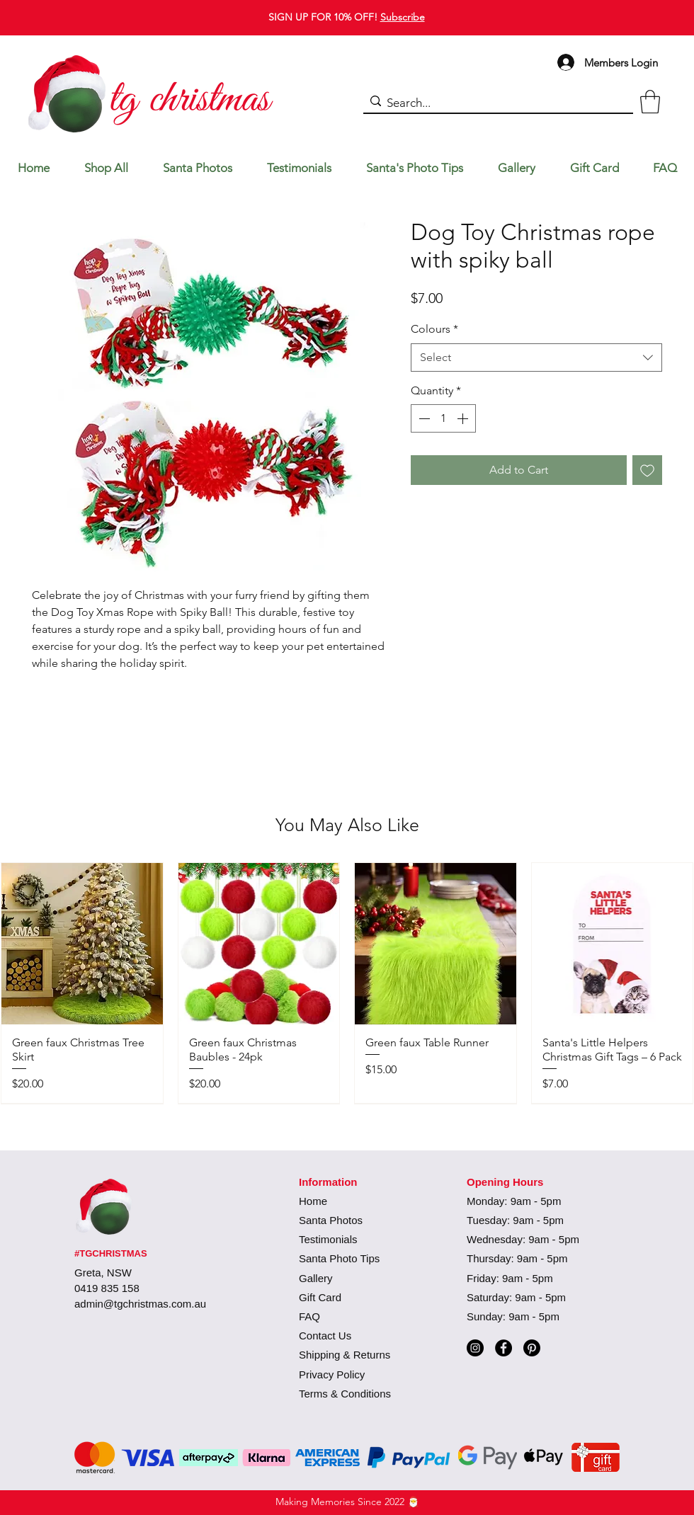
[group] (347, 983)
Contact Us (325, 1336)
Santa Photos (331, 1220)
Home (313, 1201)
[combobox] (536, 357)
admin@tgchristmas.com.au (140, 1304)
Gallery (316, 1278)
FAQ (309, 1316)
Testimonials (328, 1239)
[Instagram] (475, 1347)
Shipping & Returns (344, 1355)
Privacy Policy (332, 1374)
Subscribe (402, 17)
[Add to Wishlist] (647, 470)
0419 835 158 (107, 1288)
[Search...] (495, 103)
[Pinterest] (531, 1347)
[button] (650, 101)
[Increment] (464, 418)
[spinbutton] (443, 418)
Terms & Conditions (345, 1394)
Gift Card (320, 1297)
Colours (434, 329)
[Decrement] (423, 418)
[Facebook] (503, 1347)
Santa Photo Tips (339, 1258)
